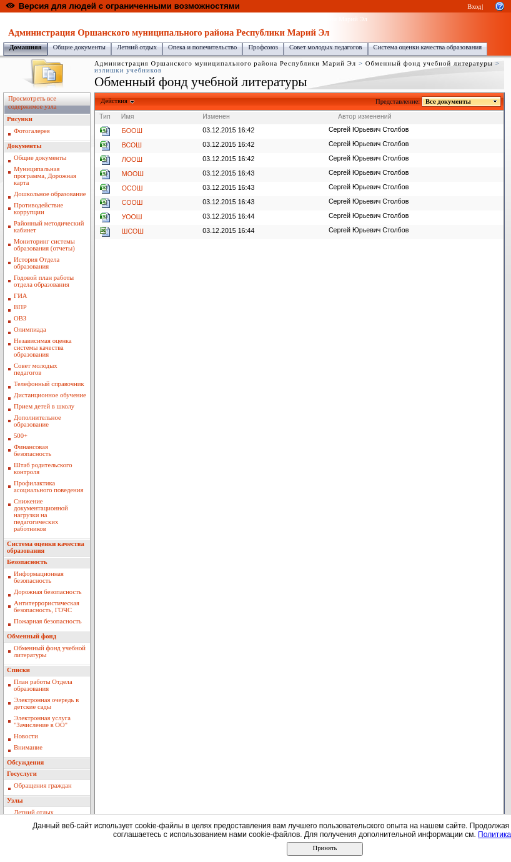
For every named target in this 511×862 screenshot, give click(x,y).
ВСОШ (132, 145)
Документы (24, 145)
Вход (474, 6)
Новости (26, 736)
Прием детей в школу (44, 406)
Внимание (28, 747)
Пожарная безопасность (48, 621)
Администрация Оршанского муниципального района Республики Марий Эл (258, 19)
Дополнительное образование (37, 421)
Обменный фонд (31, 636)
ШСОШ (133, 231)
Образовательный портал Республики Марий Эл (74, 19)
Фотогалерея (32, 130)
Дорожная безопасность (48, 591)
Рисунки (19, 119)
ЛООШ (132, 159)
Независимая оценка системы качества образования (43, 347)
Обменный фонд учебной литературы (429, 63)
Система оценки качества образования (428, 47)
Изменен (216, 116)
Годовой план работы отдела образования (44, 281)
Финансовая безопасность (32, 450)
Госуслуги (22, 773)
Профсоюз (263, 47)
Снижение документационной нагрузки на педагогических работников (41, 515)
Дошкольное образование (50, 194)
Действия (114, 100)
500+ (20, 435)
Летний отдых (137, 47)
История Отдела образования (36, 263)
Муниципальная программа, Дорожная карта (45, 176)
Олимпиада (30, 329)
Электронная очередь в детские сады (46, 703)
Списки (18, 669)
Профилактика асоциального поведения (48, 486)
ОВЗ (20, 318)
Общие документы (79, 47)
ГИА (20, 295)
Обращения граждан (43, 785)
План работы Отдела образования (43, 685)
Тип (105, 116)
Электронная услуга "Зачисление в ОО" (42, 721)
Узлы (15, 800)
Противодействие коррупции (38, 209)
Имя (127, 116)
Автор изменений (365, 116)
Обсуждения (25, 762)
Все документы (448, 101)
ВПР (20, 307)
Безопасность (27, 561)
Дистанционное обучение (50, 395)
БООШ (132, 130)
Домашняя (25, 47)
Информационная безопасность (39, 577)
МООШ (133, 173)
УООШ (132, 216)
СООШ (132, 202)
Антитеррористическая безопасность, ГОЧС (46, 606)
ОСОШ (132, 188)
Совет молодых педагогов (325, 47)
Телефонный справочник (49, 383)
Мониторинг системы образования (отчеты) (44, 245)
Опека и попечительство (202, 47)
